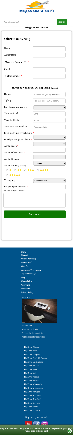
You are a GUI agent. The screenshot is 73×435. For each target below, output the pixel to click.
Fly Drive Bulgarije (32, 354)
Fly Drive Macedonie (33, 384)
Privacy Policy (27, 292)
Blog (23, 277)
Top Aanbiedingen (29, 274)
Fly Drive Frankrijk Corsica (35, 358)
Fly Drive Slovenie (32, 403)
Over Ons (25, 266)
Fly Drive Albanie (31, 347)
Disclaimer (25, 289)
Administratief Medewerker (33, 337)
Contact (24, 255)
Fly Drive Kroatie (31, 380)
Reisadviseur (27, 326)
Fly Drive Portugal (32, 392)
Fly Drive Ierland (31, 366)
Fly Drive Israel (30, 369)
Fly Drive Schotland (32, 399)
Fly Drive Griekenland (33, 362)
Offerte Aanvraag (28, 259)
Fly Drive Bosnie (31, 351)
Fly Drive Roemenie (32, 395)
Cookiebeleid (26, 281)
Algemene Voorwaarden (31, 270)
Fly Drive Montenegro (33, 388)
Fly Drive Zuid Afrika (33, 410)
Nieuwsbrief (26, 262)
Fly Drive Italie (30, 373)
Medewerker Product (30, 329)
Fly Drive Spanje (31, 407)
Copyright (25, 285)
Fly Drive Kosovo (31, 377)
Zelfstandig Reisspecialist (32, 333)
